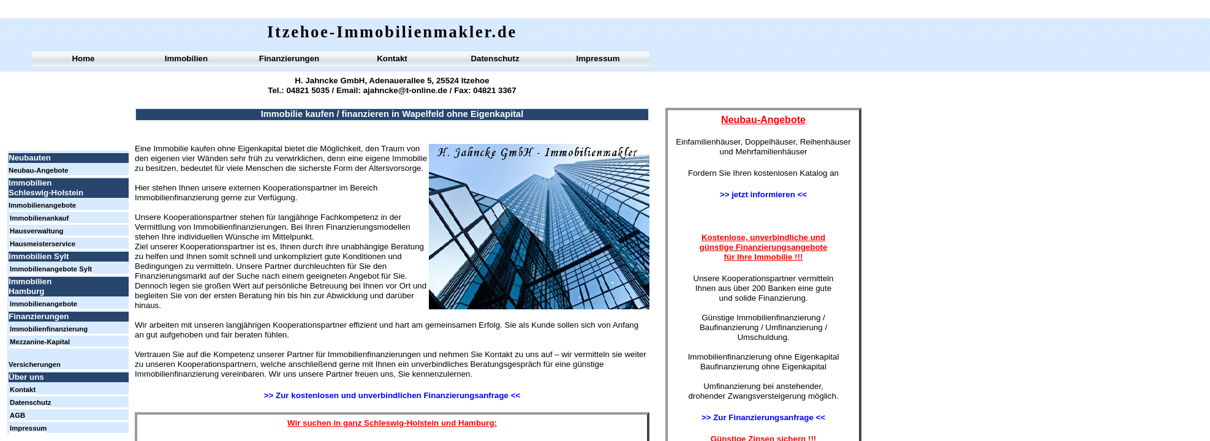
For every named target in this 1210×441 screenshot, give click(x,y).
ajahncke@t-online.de (404, 90)
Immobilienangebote (42, 205)
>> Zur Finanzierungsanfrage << (763, 417)
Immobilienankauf (39, 218)
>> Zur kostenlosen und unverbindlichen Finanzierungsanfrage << (392, 395)
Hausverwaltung (37, 231)
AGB (17, 415)
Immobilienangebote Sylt (51, 269)
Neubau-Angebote (39, 170)
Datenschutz (495, 58)
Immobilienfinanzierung (49, 329)
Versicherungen (35, 364)
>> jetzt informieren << (763, 194)
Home (83, 58)
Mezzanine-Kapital (40, 341)
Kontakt (392, 58)
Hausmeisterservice (42, 243)
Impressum (597, 58)
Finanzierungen (289, 58)
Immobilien (186, 58)
